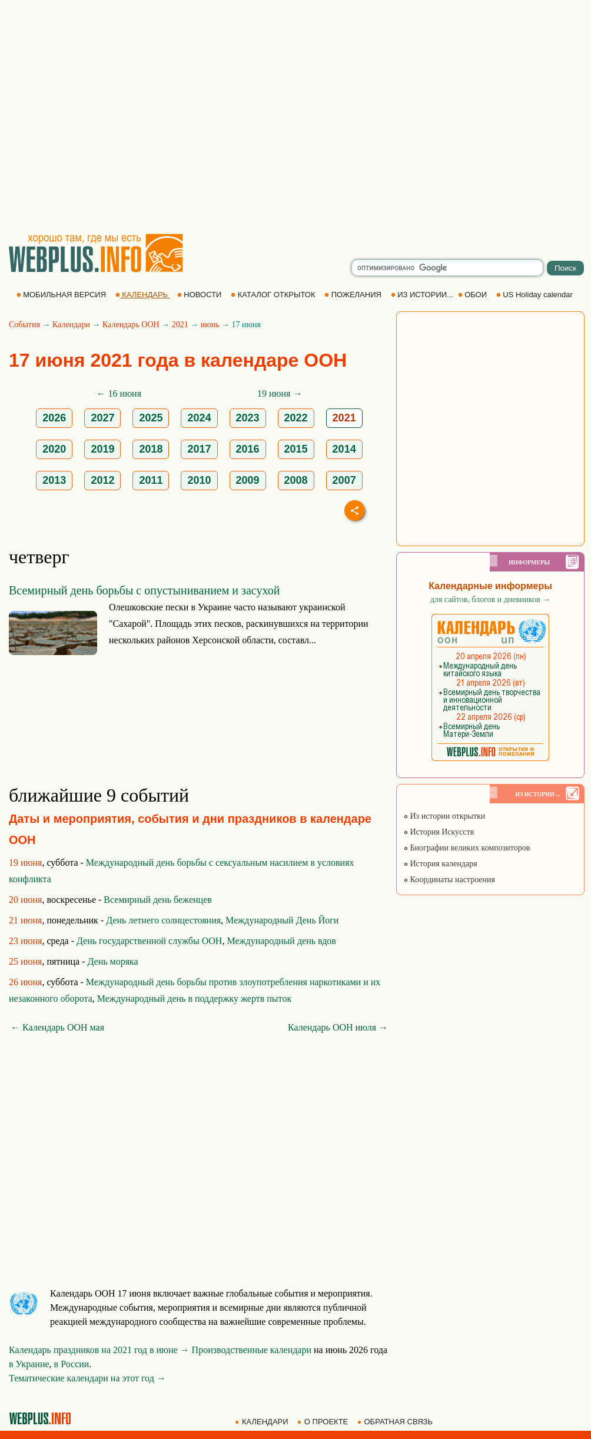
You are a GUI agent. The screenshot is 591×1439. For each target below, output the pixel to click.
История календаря (440, 863)
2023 (248, 418)
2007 (344, 480)
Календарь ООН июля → (338, 1027)
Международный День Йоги (281, 920)
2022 (296, 418)
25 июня (25, 961)
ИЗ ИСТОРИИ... (423, 294)
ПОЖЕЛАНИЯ (353, 294)
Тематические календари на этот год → (87, 1378)
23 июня (25, 941)
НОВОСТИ (200, 294)
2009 (248, 480)
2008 (296, 480)
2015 (296, 449)
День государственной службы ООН (149, 941)
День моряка (112, 961)
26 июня (25, 982)
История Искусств (438, 831)
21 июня (25, 920)
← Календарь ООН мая (57, 1027)
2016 (248, 449)
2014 (344, 449)
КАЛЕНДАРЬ (142, 294)
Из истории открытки (444, 816)
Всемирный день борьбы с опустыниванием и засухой (144, 590)
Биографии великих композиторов (466, 847)
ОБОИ (473, 294)
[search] (447, 268)
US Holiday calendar (535, 294)
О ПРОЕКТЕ (323, 1421)
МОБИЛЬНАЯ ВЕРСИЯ (62, 294)
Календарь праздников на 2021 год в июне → (99, 1350)
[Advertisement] (110, 116)
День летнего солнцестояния (163, 920)
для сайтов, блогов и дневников (490, 599)
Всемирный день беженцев (158, 900)
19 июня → (279, 393)
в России (71, 1364)
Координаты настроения (449, 879)
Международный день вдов (281, 941)
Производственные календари (251, 1350)
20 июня (25, 900)
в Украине (29, 1364)
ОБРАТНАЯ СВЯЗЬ (396, 1421)
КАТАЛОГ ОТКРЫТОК (274, 294)
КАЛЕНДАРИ (262, 1421)
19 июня (25, 863)
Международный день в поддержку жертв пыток (194, 998)
